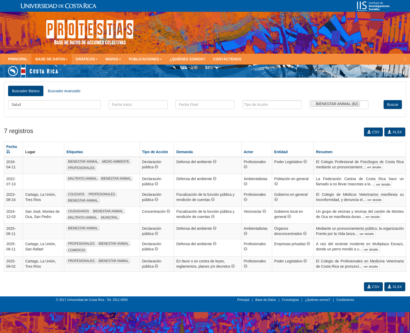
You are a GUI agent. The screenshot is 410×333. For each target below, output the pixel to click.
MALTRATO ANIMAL (82, 178)
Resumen (324, 152)
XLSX (395, 132)
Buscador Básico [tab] (25, 91)
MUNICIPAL (109, 217)
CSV (373, 132)
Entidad (281, 152)
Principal (17, 59)
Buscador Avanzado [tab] (64, 91)
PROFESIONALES (81, 168)
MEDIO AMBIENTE (115, 161)
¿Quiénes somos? (187, 59)
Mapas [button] (113, 59)
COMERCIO (76, 250)
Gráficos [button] (87, 59)
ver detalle (374, 167)
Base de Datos (265, 300)
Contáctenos (227, 59)
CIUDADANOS (78, 211)
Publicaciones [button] (145, 59)
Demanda (184, 152)
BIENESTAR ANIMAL (83, 161)
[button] (156, 167)
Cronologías (290, 300)
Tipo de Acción (155, 152)
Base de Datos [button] (51, 59)
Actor (248, 152)
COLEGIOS (76, 194)
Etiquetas (74, 152)
